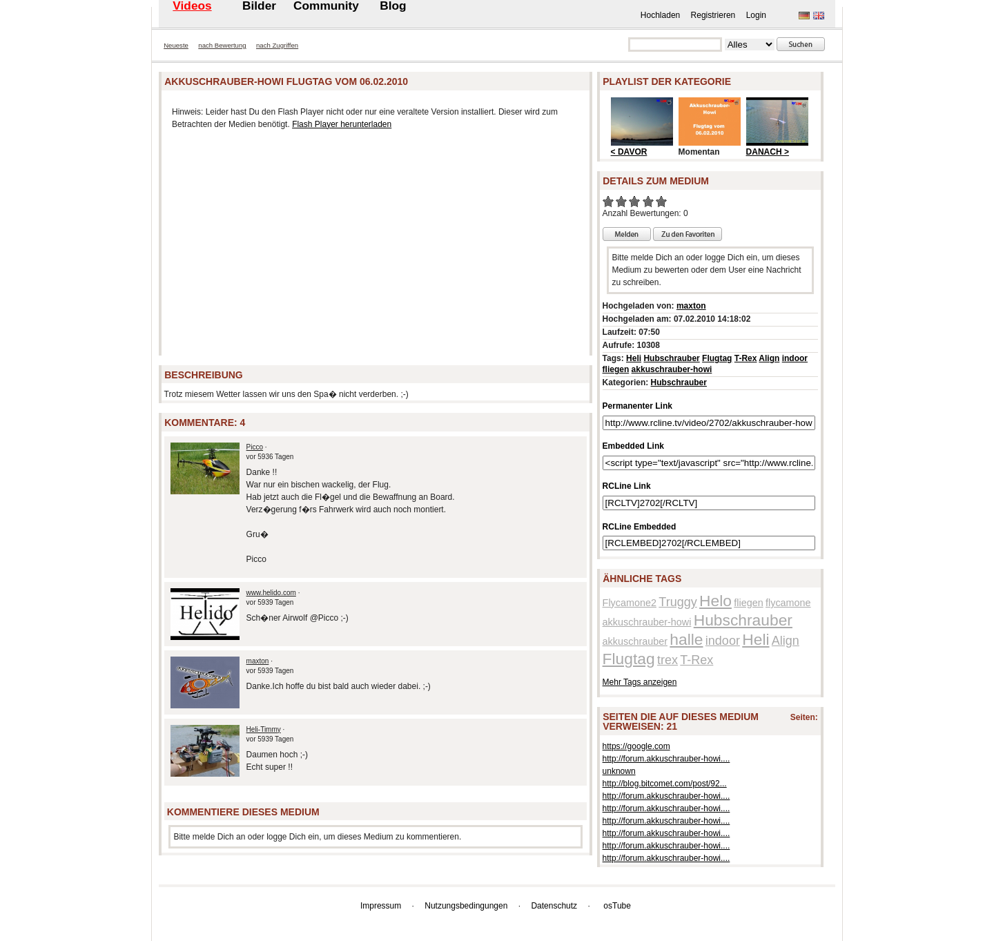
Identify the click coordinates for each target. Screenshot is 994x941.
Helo (715, 601)
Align (769, 358)
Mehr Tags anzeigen (640, 682)
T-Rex (745, 358)
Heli (633, 358)
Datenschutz (554, 906)
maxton (257, 661)
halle (686, 639)
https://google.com (636, 746)
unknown (619, 771)
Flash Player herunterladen (341, 124)
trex (667, 660)
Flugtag (717, 358)
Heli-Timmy (263, 729)
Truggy (677, 602)
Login (756, 15)
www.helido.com (271, 592)
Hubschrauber (671, 358)
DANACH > (767, 152)
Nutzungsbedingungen (466, 906)
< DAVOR (629, 152)
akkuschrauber (635, 641)
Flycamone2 (629, 602)
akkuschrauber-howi (672, 369)
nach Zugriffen (277, 45)
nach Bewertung (222, 45)
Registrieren (713, 15)
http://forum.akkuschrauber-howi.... (666, 759)
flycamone (788, 602)
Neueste (176, 45)
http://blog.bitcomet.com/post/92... (665, 783)
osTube (617, 906)
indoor (795, 358)
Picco (254, 447)
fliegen (616, 369)
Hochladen (660, 15)
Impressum (380, 906)
